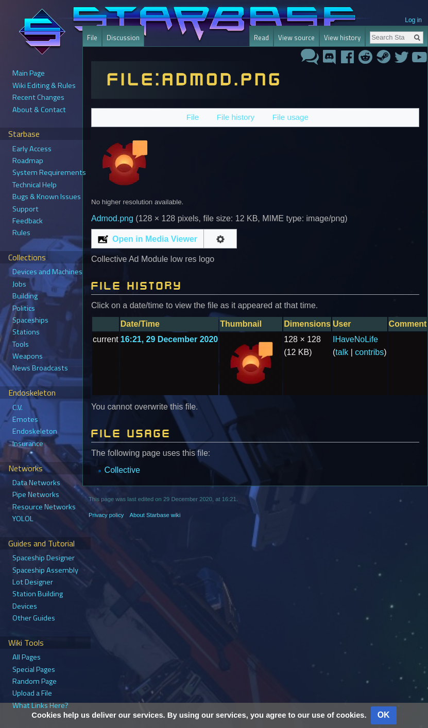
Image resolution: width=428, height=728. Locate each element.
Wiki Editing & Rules (44, 85)
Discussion (123, 37)
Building (25, 295)
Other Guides (33, 618)
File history (235, 117)
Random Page (34, 681)
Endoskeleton (34, 431)
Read (261, 37)
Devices (24, 606)
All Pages (26, 657)
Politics (23, 308)
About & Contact (39, 109)
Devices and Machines (47, 271)
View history (342, 37)
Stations (26, 332)
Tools (20, 344)
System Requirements (49, 172)
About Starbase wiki (155, 515)
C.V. (17, 407)
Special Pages (33, 669)
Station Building (37, 593)
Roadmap (27, 160)
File (192, 117)
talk (341, 352)
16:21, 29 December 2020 (169, 339)
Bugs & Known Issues (46, 196)
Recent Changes (38, 97)
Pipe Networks (35, 494)
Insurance (27, 443)
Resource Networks (44, 506)
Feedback (27, 220)
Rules (21, 232)
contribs (369, 352)
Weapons (27, 356)
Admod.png (112, 218)
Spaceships (30, 320)
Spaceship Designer (43, 557)
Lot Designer (32, 582)
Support (25, 209)
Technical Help (34, 184)
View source (296, 37)
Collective (122, 470)
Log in (413, 20)
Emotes (25, 419)
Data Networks (36, 482)
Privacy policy (106, 515)
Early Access (32, 148)
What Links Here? (40, 705)
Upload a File (32, 693)
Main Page (28, 73)
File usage (290, 117)
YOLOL (22, 518)
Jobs (19, 284)
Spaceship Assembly (45, 570)
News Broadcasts (40, 368)
